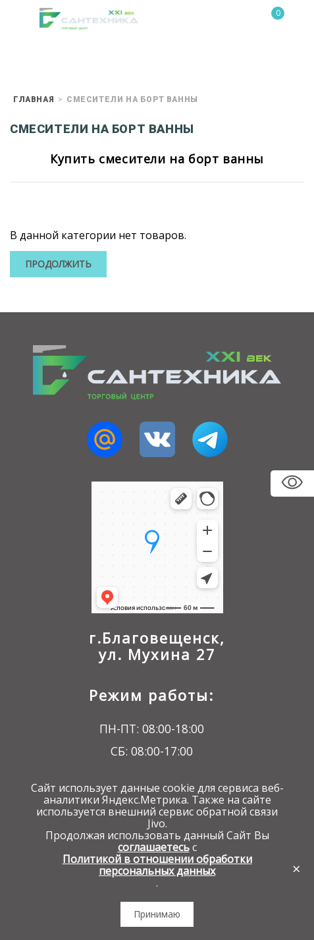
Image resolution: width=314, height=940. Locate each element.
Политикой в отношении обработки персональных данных (157, 865)
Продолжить (58, 264)
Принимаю (157, 914)
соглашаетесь (154, 847)
